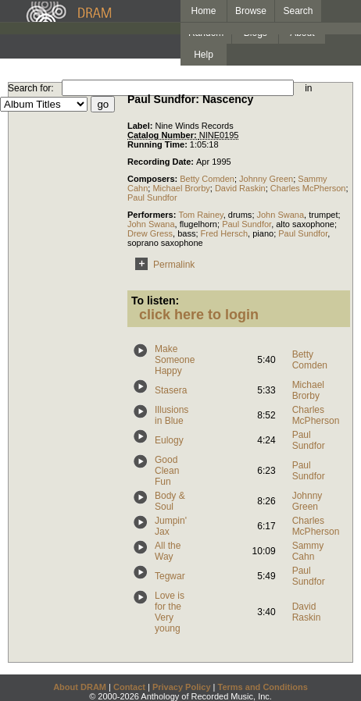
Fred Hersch (224, 233)
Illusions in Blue (171, 415)
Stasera (171, 390)
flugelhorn (198, 224)
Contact (129, 687)
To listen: (155, 300)
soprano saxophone (165, 242)
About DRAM (79, 687)
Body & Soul (170, 501)
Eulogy (169, 440)
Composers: (153, 178)
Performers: (152, 214)
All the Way (167, 551)
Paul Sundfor (152, 197)
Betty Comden (207, 178)
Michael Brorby (180, 188)
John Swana (281, 214)
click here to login (199, 314)
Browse (250, 10)
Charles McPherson (308, 188)
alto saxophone (305, 224)
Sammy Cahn (308, 551)
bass (186, 233)
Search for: (31, 88)
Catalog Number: (163, 135)
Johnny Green (266, 178)
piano (262, 233)
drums (240, 214)
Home (203, 10)
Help (203, 54)
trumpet (323, 214)
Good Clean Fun (167, 470)
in (308, 88)
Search (298, 10)
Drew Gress (150, 233)
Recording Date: (161, 161)
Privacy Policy (181, 687)
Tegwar (170, 576)
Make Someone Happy (175, 359)
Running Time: (158, 144)
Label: (141, 125)
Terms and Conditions (263, 687)
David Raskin (240, 188)
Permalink (162, 264)
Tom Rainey (200, 214)
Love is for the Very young (169, 612)
